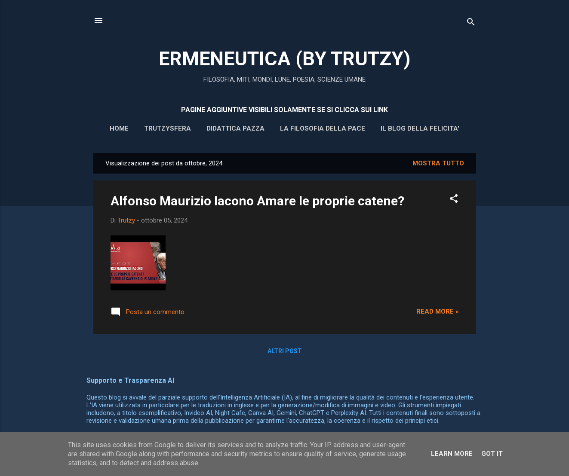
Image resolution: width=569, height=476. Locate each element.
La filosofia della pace (322, 128)
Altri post (285, 351)
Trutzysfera (167, 128)
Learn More (452, 454)
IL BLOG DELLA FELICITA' (420, 128)
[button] (454, 200)
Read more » (437, 311)
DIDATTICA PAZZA (235, 128)
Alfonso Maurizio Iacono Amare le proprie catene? (257, 200)
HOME (119, 128)
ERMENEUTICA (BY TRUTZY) (284, 58)
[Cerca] (471, 23)
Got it (492, 454)
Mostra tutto (438, 163)
